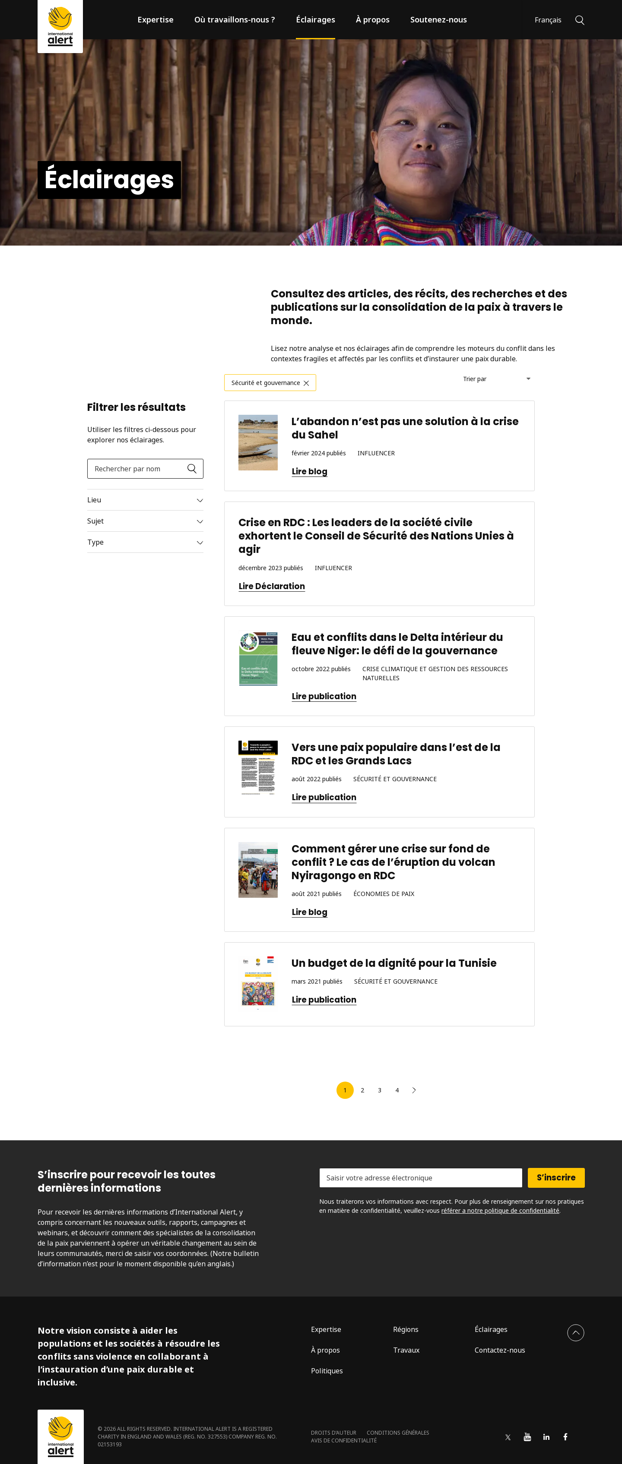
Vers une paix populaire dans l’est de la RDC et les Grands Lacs (396, 754)
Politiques (327, 1371)
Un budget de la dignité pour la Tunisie (394, 963)
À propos (373, 19)
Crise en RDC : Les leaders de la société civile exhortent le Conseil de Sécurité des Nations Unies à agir (376, 535)
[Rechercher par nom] (145, 469)
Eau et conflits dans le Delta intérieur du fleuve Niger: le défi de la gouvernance (397, 644)
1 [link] (345, 1090)
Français (548, 20)
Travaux (406, 1350)
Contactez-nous (500, 1350)
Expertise (155, 19)
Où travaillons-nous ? (234, 19)
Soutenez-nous (438, 19)
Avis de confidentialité (344, 1440)
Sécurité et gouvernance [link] (266, 383)
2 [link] (362, 1090)
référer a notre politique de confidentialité (500, 1210)
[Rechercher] (579, 19)
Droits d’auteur (333, 1432)
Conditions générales (398, 1432)
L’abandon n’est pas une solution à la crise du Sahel (405, 428)
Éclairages (315, 19)
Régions (406, 1329)
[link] (414, 1090)
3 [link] (379, 1090)
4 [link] (397, 1090)
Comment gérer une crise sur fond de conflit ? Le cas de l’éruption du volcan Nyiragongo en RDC (393, 862)
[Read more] (145, 499)
